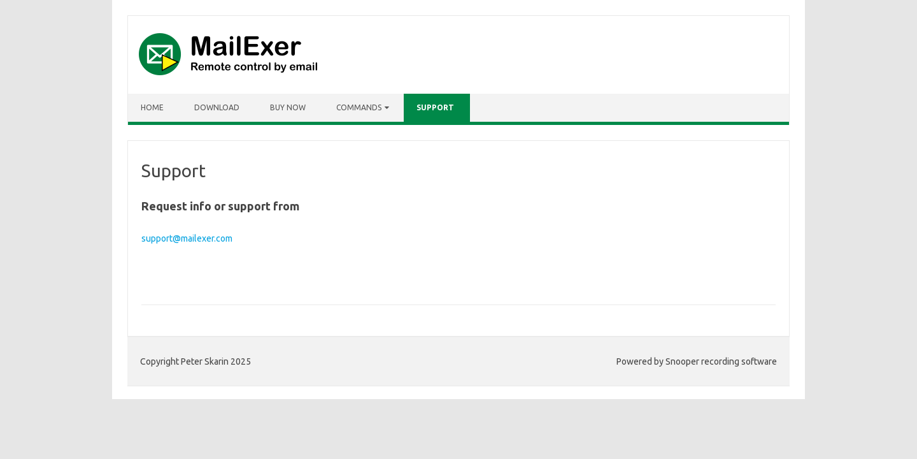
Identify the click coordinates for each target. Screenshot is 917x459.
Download (216, 107)
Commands (358, 107)
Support (435, 107)
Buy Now (288, 107)
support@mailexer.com (186, 238)
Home (152, 107)
